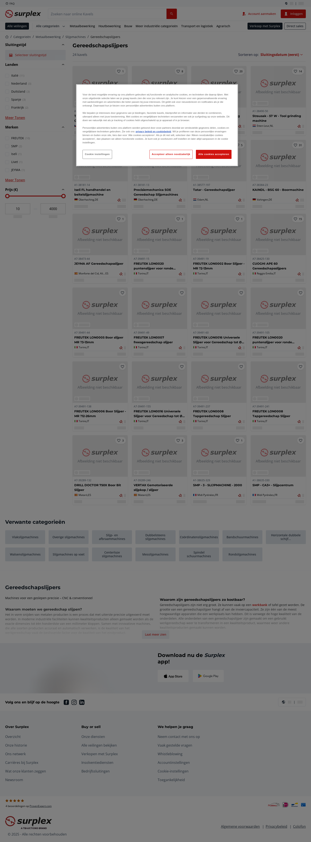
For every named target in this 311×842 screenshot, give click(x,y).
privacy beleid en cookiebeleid (153, 131)
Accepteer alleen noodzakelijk (171, 154)
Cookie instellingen (97, 154)
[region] (157, 125)
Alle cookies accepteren (213, 154)
